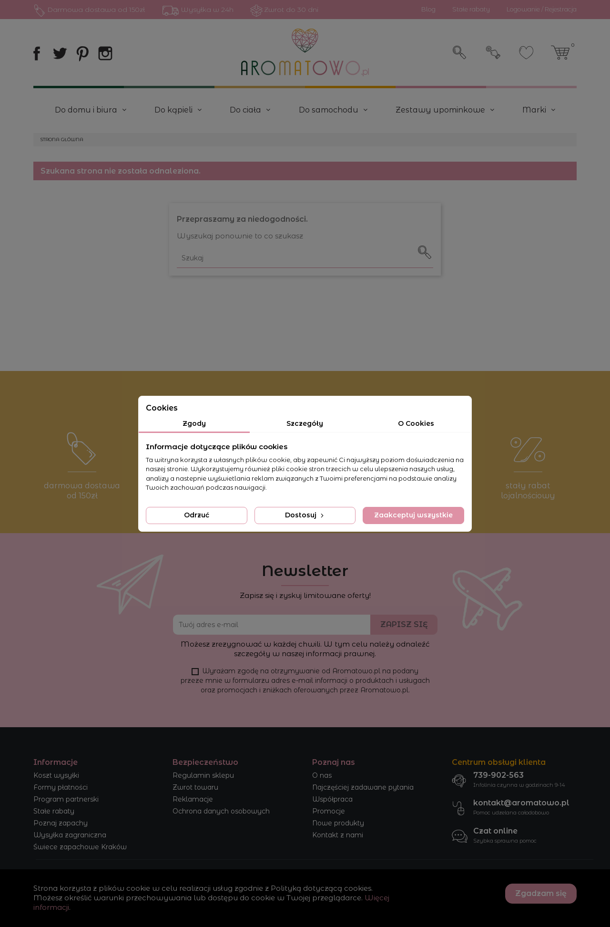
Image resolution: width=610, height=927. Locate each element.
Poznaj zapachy (60, 823)
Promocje (328, 811)
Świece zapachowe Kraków (80, 847)
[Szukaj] (305, 258)
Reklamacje (193, 799)
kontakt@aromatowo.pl (521, 802)
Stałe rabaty (53, 811)
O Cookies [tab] (416, 423)
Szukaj (460, 52)
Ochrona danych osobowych (221, 811)
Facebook (36, 53)
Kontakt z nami (337, 835)
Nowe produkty (338, 823)
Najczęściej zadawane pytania (363, 787)
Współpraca (332, 799)
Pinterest (82, 53)
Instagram (105, 53)
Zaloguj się (493, 52)
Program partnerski (66, 799)
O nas (322, 775)
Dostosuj (305, 515)
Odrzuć (196, 515)
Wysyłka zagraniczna (69, 835)
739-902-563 (498, 775)
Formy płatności (60, 787)
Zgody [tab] (194, 423)
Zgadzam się (541, 893)
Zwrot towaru (195, 787)
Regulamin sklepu (203, 775)
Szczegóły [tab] (304, 423)
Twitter (59, 53)
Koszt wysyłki (56, 775)
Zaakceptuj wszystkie (413, 515)
